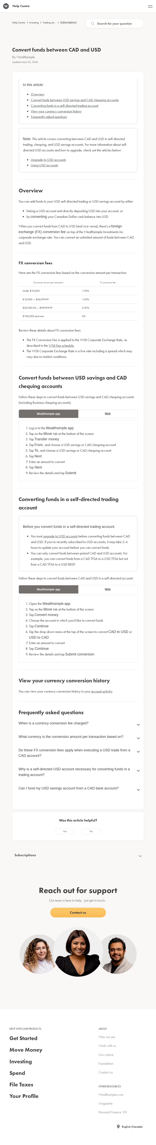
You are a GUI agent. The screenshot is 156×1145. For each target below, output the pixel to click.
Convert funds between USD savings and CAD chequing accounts (75, 100)
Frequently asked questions (49, 116)
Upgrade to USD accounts (48, 159)
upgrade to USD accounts (60, 536)
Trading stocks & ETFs (54, 22)
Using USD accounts (44, 165)
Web (107, 413)
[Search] (114, 23)
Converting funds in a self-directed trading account (64, 105)
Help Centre (18, 22)
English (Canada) (132, 1126)
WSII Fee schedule (61, 345)
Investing (34, 22)
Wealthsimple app (48, 413)
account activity (101, 691)
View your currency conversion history (56, 111)
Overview (37, 94)
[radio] (65, 831)
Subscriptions (68, 22)
